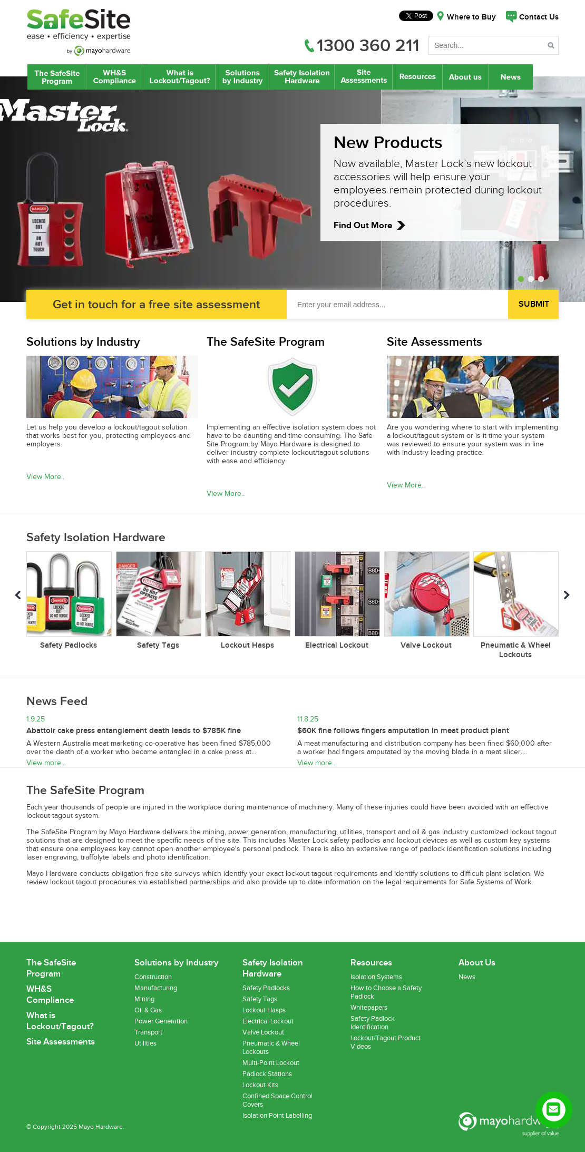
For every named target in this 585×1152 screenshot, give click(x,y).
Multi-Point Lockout (270, 1063)
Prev (18, 596)
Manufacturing (155, 988)
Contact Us (539, 17)
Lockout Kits (260, 1085)
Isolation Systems (376, 977)
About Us (466, 77)
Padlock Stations (267, 1074)
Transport (148, 1032)
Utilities (145, 1043)
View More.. (45, 477)
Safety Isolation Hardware (301, 77)
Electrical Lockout (268, 1021)
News (511, 77)
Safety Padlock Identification (372, 1022)
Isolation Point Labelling (277, 1115)
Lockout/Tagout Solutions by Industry (242, 77)
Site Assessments (363, 77)
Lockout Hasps (264, 1010)
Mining (144, 999)
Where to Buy (471, 17)
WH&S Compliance (114, 77)
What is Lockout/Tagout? (179, 77)
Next (566, 596)
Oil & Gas (148, 1010)
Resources (417, 77)
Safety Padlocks (266, 988)
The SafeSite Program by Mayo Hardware (56, 77)
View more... (46, 763)
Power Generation (161, 1021)
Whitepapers (368, 1007)
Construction (153, 977)
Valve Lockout (263, 1032)
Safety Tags (259, 999)
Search (552, 47)
